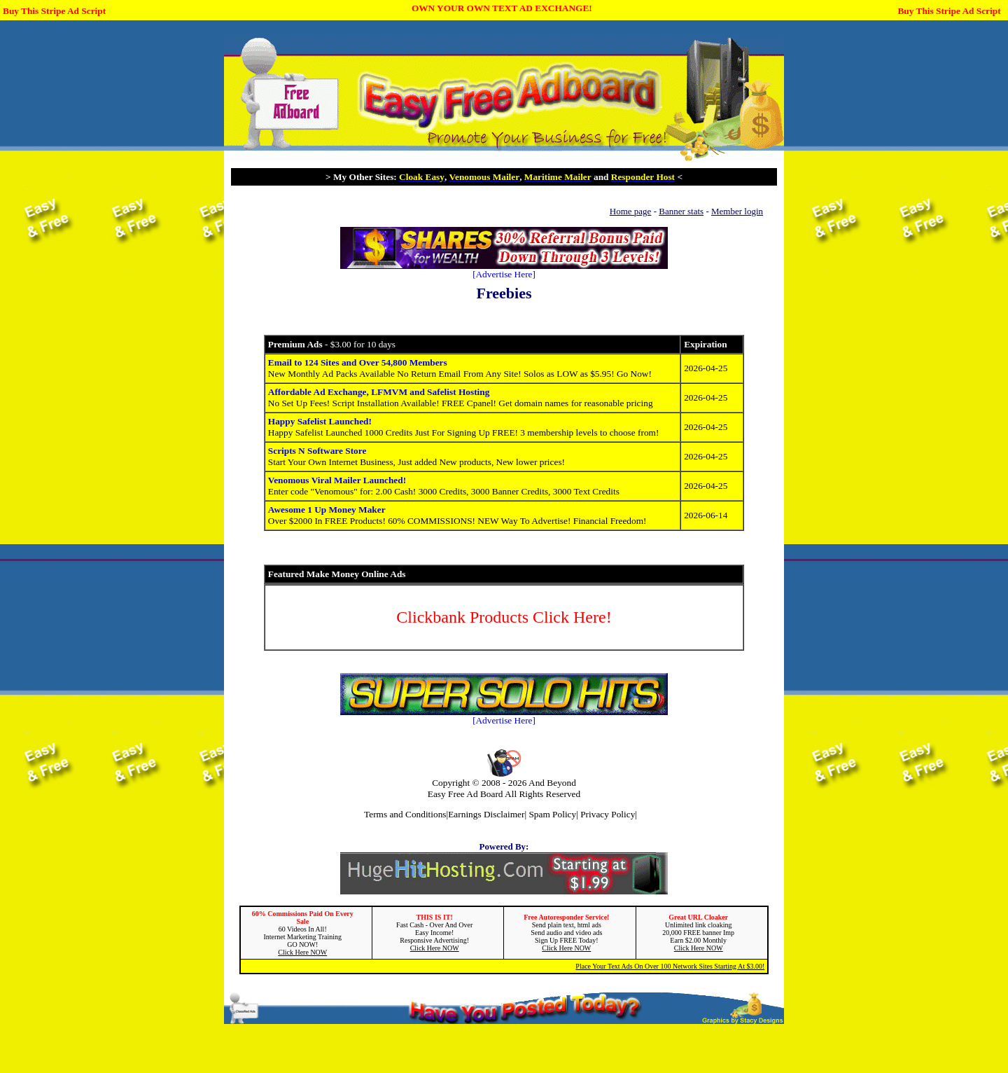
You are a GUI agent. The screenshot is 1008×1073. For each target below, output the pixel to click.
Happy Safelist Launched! (320, 421)
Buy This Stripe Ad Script (54, 11)
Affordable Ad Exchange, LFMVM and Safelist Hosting (379, 392)
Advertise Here (503, 274)
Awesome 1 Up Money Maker (327, 509)
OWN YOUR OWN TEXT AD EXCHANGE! (502, 8)
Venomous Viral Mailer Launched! (337, 480)
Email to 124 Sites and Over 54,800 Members (357, 362)
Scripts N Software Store (317, 450)
